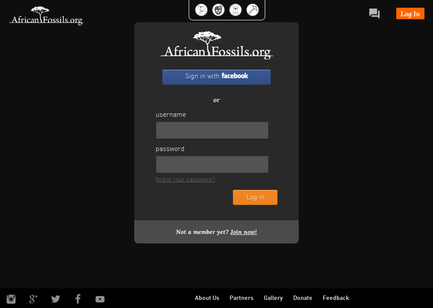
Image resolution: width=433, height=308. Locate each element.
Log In (410, 13)
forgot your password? (185, 180)
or (216, 99)
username (171, 115)
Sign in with (216, 76)
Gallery (273, 298)
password (170, 149)
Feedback (336, 298)
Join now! (243, 232)
